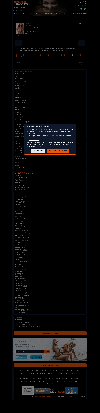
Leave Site (38, 151)
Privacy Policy (30, 137)
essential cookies (43, 129)
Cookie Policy (42, 137)
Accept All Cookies (58, 151)
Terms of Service (52, 135)
